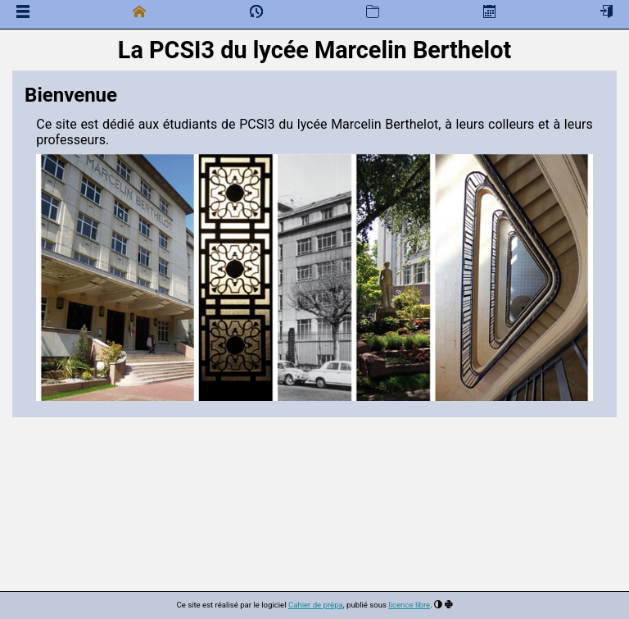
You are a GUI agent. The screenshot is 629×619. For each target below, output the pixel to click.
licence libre (409, 604)
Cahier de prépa (315, 604)
